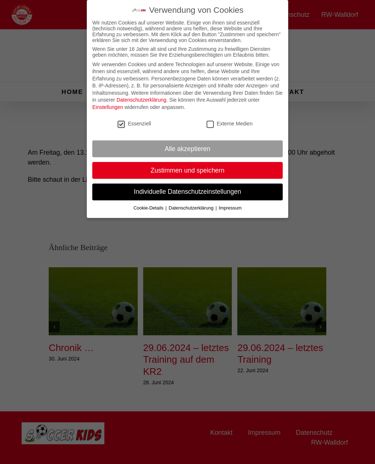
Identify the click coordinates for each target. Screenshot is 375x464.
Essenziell (134, 121)
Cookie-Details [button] (148, 205)
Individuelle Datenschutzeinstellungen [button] (187, 189)
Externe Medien (230, 121)
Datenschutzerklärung (141, 97)
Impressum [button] (230, 205)
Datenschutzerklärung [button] (192, 205)
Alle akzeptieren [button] (188, 146)
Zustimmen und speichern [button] (187, 167)
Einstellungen (107, 104)
